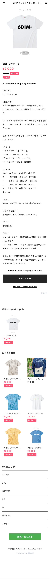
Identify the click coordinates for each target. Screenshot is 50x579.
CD (3, 499)
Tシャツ (5, 474)
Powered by (25, 553)
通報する (44, 293)
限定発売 (6, 491)
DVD (4, 483)
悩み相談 (6, 515)
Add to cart (25, 278)
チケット (5, 524)
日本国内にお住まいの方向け (25, 286)
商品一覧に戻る (25, 536)
